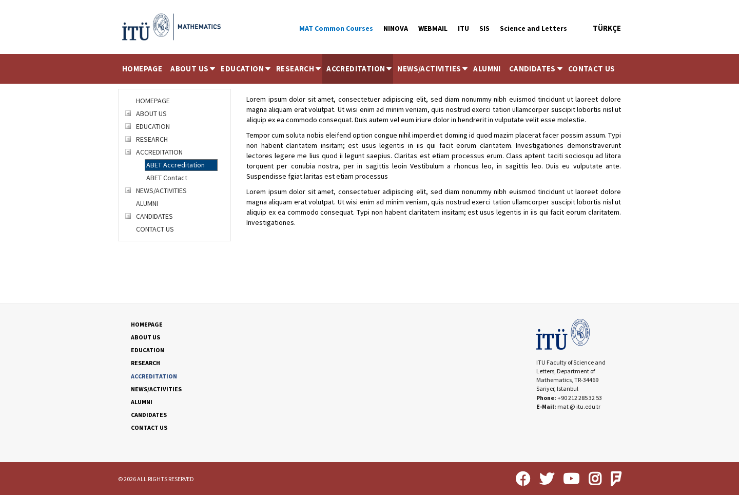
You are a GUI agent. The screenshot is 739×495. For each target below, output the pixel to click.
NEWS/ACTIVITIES (433, 68)
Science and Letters (533, 28)
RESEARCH (299, 68)
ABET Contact (166, 177)
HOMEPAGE (142, 68)
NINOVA (395, 28)
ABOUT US (193, 68)
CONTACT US (591, 68)
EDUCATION (246, 68)
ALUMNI (486, 68)
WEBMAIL (433, 28)
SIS (484, 28)
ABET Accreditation (175, 164)
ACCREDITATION (359, 68)
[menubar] (368, 69)
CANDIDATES (536, 68)
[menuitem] (142, 69)
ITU (463, 28)
